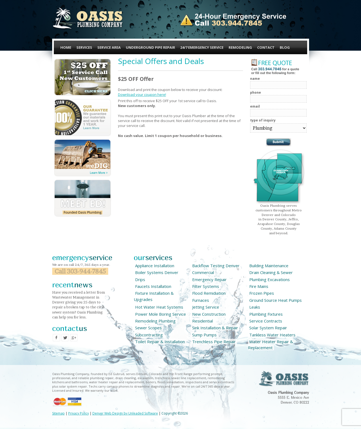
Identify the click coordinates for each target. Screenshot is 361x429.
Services (84, 47)
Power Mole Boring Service (160, 314)
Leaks (254, 307)
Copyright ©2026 (174, 413)
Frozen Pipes (261, 293)
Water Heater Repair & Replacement (270, 344)
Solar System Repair (268, 327)
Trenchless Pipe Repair (214, 341)
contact (69, 328)
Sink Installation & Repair (215, 327)
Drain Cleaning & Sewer (271, 272)
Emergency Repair (209, 279)
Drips (140, 279)
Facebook (56, 337)
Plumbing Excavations (269, 279)
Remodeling (240, 47)
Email (255, 106)
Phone (255, 92)
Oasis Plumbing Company (88, 18)
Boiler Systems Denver (156, 272)
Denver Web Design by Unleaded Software (125, 413)
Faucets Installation (153, 286)
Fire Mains (258, 286)
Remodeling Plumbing (155, 321)
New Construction (209, 314)
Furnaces (200, 300)
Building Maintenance (268, 265)
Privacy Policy (78, 413)
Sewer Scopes (148, 327)
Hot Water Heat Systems (159, 307)
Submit (278, 142)
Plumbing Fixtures (266, 314)
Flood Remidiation (209, 293)
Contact (266, 47)
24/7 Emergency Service (201, 47)
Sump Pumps (204, 334)
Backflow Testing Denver (215, 265)
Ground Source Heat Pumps (275, 300)
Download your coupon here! (142, 94)
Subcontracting (149, 334)
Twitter (65, 337)
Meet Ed (82, 198)
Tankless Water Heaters (272, 334)
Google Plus (74, 337)
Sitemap (58, 413)
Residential (202, 321)
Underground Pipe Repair (150, 47)
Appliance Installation (154, 265)
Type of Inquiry (263, 120)
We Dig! (82, 158)
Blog (285, 47)
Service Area (109, 47)
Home (65, 47)
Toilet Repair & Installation (160, 341)
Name (255, 78)
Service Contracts (265, 321)
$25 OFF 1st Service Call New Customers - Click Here (82, 77)
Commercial (203, 272)
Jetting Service (205, 307)
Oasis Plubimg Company (284, 378)
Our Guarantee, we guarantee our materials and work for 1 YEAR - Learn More (82, 117)
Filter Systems (205, 286)
